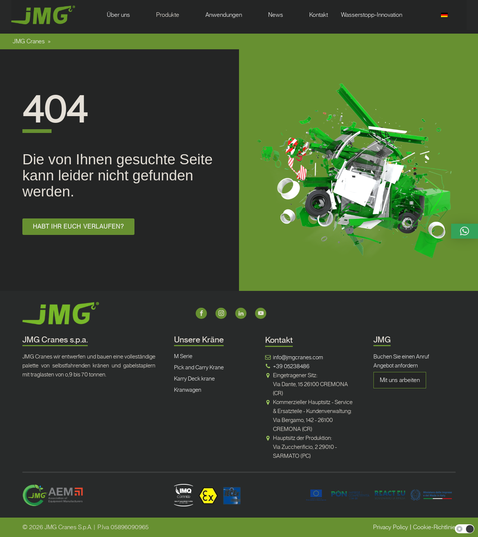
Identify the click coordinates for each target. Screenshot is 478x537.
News (275, 14)
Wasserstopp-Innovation (371, 14)
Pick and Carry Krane (199, 367)
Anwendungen (223, 14)
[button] (464, 231)
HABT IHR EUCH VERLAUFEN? (78, 226)
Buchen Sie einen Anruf (401, 356)
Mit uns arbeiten (400, 380)
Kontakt (318, 14)
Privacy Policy (390, 527)
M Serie (183, 356)
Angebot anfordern (395, 365)
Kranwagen (187, 390)
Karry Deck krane (194, 378)
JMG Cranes (29, 41)
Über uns (118, 14)
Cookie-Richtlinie (434, 527)
